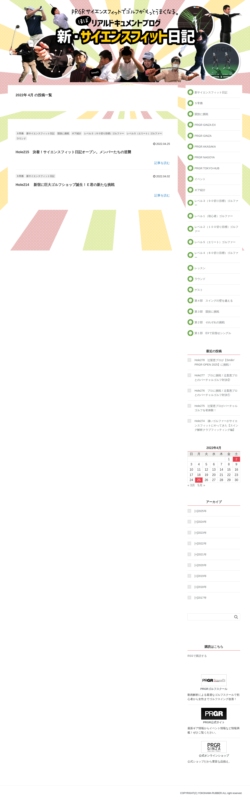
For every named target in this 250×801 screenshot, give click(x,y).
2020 (199, 565)
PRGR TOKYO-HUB (207, 168)
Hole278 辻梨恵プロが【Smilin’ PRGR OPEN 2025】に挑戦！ (215, 362)
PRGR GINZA (203, 135)
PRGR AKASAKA (205, 146)
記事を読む (162, 163)
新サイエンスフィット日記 (40, 133)
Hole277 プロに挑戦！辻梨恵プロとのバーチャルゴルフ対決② (216, 377)
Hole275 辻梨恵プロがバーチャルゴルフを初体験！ (216, 408)
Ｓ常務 (20, 133)
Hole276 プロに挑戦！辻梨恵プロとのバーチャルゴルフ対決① (216, 392)
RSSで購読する (197, 655)
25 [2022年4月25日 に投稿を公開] (199, 480)
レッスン (200, 268)
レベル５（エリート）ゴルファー (144, 133)
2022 (199, 543)
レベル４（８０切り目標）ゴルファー (216, 255)
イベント (200, 179)
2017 (199, 597)
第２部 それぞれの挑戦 (210, 322)
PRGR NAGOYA (205, 157)
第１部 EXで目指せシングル (213, 333)
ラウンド (21, 138)
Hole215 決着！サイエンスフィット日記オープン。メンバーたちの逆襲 (73, 152)
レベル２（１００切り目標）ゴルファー (216, 229)
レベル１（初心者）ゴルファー (214, 216)
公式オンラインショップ (214, 749)
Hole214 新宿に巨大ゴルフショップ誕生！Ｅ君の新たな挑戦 (65, 185)
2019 (199, 576)
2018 (199, 586)
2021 (199, 554)
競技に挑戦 (63, 133)
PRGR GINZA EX (205, 124)
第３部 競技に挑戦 (207, 311)
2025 (199, 511)
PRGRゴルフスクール (213, 682)
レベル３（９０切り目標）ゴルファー (104, 133)
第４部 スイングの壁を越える (214, 300)
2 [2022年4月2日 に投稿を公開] (236, 459)
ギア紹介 (76, 133)
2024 (199, 521)
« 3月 (191, 485)
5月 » (201, 485)
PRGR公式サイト (214, 716)
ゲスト (199, 289)
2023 (199, 532)
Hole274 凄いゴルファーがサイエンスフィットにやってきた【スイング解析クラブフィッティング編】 (216, 425)
